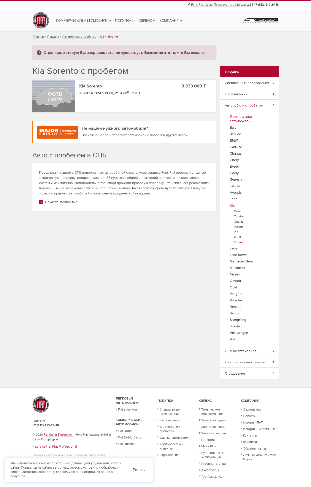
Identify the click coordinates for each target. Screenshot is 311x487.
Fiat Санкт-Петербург (58, 435)
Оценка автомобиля (250, 351)
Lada (233, 248)
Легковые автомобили (127, 400)
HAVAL (235, 186)
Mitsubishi (237, 268)
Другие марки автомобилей (241, 119)
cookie (41, 463)
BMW (234, 140)
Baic (233, 127)
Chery (234, 160)
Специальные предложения (250, 83)
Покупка (165, 401)
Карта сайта (41, 446)
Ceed (237, 211)
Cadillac (236, 147)
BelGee (235, 134)
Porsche (236, 300)
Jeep (233, 199)
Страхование (250, 373)
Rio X (237, 237)
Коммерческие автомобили (129, 422)
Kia (232, 205)
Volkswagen (239, 333)
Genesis (236, 179)
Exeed (234, 166)
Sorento (239, 242)
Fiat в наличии (250, 94)
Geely (234, 173)
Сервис (205, 401)
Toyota (235, 326)
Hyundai (236, 192)
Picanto (239, 227)
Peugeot (236, 294)
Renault (235, 307)
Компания (250, 401)
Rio (236, 232)
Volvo (234, 339)
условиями (91, 467)
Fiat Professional (64, 446)
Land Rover (238, 255)
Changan (236, 153)
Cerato (238, 216)
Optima (238, 221)
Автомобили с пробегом (250, 105)
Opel (233, 287)
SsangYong (238, 320)
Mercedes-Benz (242, 261)
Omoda (235, 281)
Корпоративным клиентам (250, 362)
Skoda (234, 313)
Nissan (235, 274)
